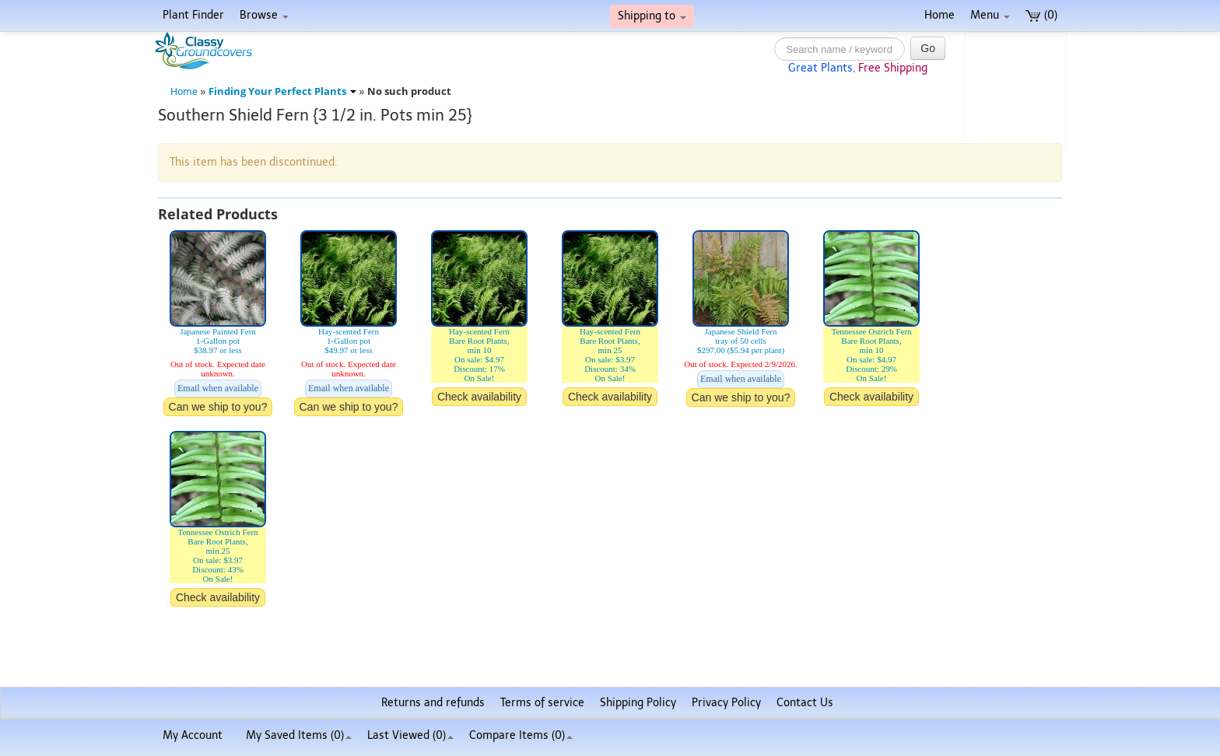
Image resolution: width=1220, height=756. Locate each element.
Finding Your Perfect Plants (282, 91)
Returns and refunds (433, 702)
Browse (264, 15)
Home (939, 15)
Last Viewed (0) (410, 735)
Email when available (217, 388)
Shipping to (652, 16)
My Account (193, 735)
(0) (1041, 15)
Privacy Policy (726, 702)
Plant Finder (193, 15)
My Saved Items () (299, 735)
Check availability (479, 396)
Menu (990, 15)
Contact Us (805, 702)
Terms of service (542, 702)
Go (927, 48)
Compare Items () (521, 735)
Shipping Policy (638, 702)
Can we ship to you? (218, 407)
